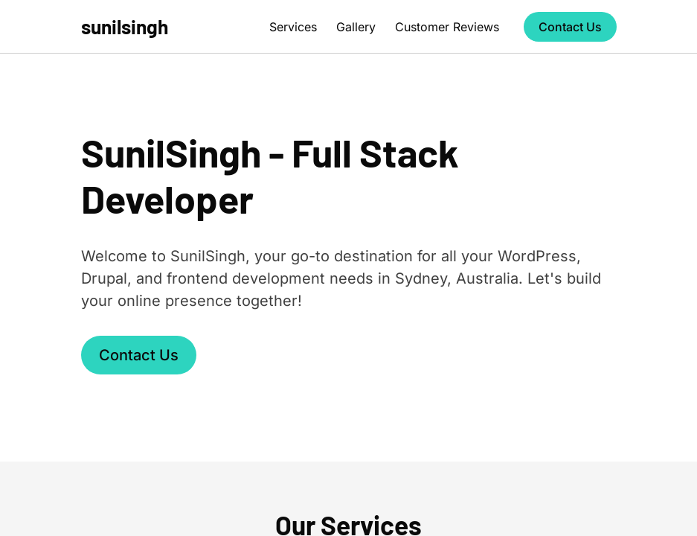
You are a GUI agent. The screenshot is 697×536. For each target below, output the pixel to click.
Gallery (356, 26)
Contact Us (570, 26)
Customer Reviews (447, 26)
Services (293, 26)
